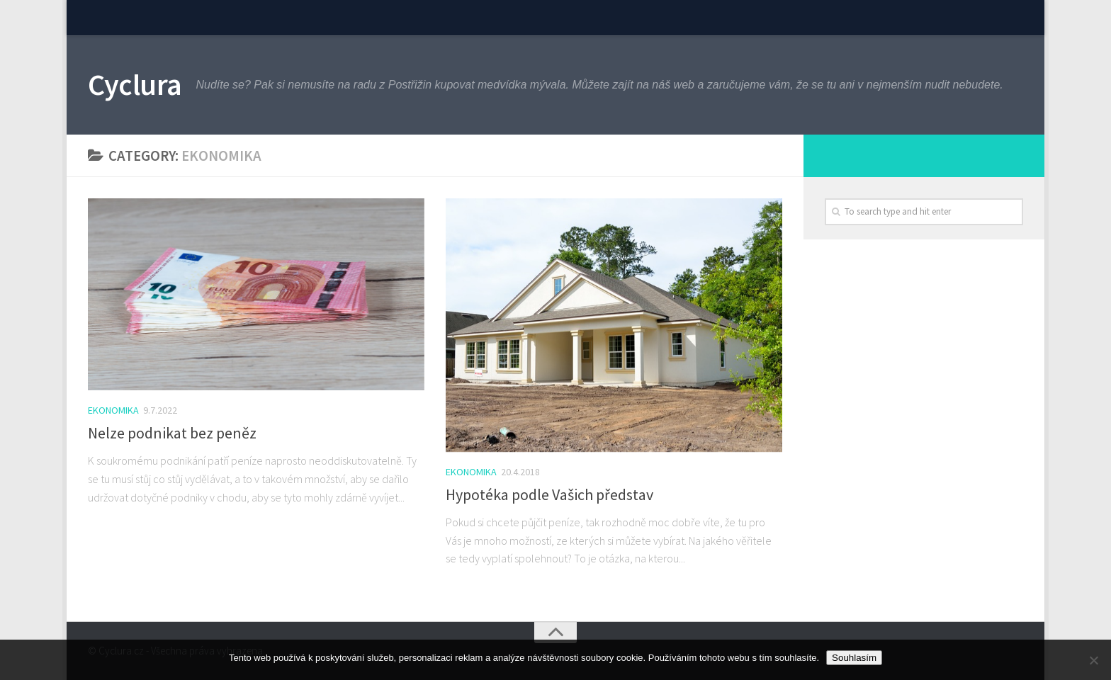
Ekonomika (113, 410)
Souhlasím (854, 657)
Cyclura (135, 84)
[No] (1093, 660)
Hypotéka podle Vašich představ (549, 494)
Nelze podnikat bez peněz (172, 433)
